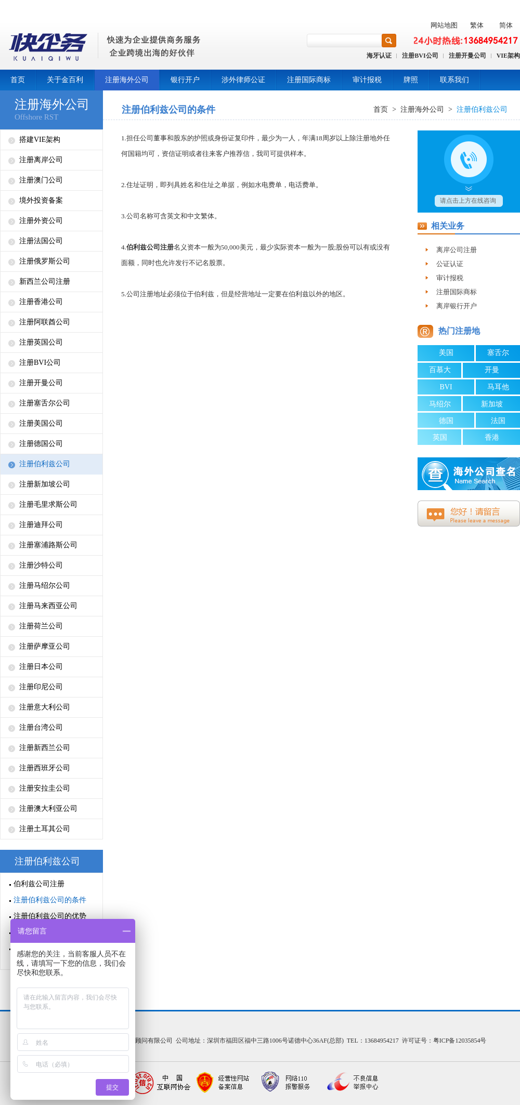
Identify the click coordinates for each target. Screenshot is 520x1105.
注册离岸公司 (41, 160)
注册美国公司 (41, 423)
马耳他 (498, 387)
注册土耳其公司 (44, 829)
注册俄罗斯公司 (44, 261)
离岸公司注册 (456, 250)
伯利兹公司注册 (39, 884)
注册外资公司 (41, 221)
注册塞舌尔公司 (44, 403)
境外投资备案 (41, 200)
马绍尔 (440, 404)
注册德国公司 (41, 444)
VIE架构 (508, 55)
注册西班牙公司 (44, 768)
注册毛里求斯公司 (48, 504)
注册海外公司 (127, 80)
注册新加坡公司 (44, 484)
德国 (446, 421)
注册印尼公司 (41, 687)
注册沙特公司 (41, 565)
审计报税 (367, 80)
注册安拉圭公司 (44, 788)
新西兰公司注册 (44, 281)
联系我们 (454, 80)
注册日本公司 (41, 666)
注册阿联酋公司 (44, 322)
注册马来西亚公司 (48, 606)
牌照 (411, 80)
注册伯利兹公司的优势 (50, 916)
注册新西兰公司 (44, 748)
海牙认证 (379, 55)
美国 (446, 353)
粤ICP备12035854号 (460, 1040)
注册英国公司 (41, 342)
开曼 (492, 370)
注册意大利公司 (44, 707)
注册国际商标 (309, 80)
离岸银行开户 (456, 306)
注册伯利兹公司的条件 (50, 900)
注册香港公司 (41, 302)
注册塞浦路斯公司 (48, 545)
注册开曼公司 (467, 55)
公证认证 (449, 264)
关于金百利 (65, 80)
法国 (498, 421)
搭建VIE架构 (39, 139)
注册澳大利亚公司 (48, 808)
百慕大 (440, 370)
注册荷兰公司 (41, 626)
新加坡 (492, 404)
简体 (506, 25)
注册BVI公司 (420, 55)
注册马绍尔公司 (44, 585)
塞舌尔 (498, 353)
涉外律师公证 (243, 80)
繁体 (477, 25)
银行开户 (185, 80)
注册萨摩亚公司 (44, 646)
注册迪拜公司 (41, 525)
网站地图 (444, 25)
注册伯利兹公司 (44, 464)
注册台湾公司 (41, 727)
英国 (440, 437)
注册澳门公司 (41, 180)
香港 (492, 437)
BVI (445, 387)
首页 (17, 80)
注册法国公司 (41, 241)
